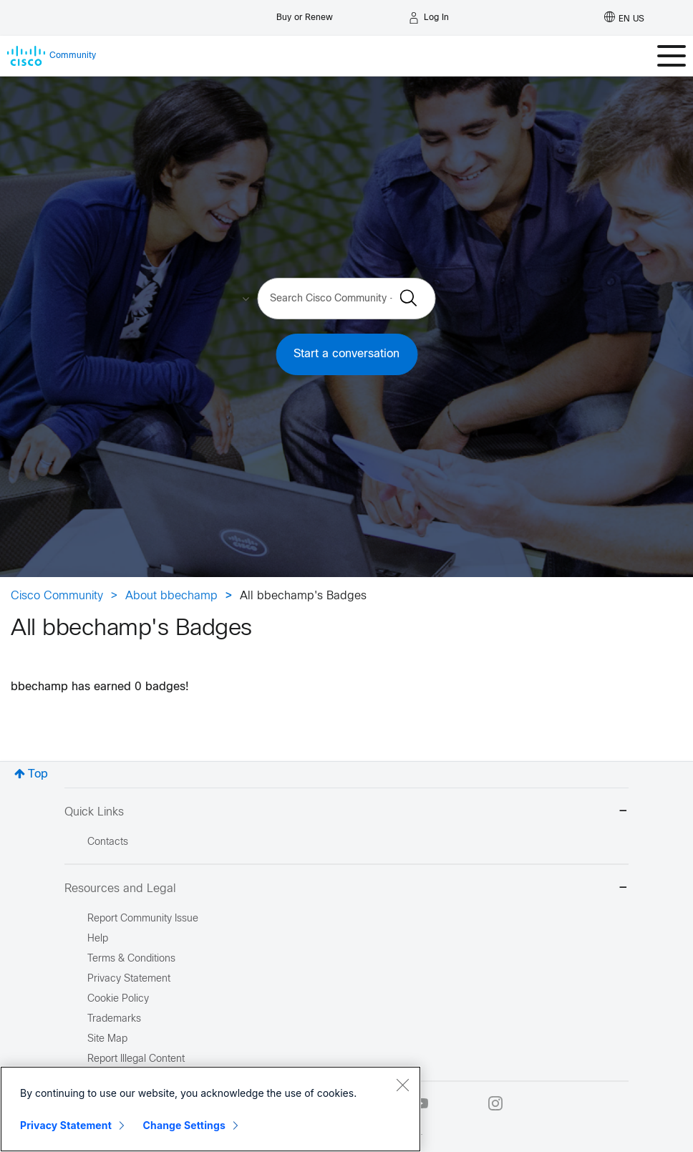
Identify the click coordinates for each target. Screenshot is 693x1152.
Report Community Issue (142, 919)
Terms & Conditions (131, 959)
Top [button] (38, 774)
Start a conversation (346, 354)
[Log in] (429, 18)
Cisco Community (57, 596)
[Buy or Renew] (304, 14)
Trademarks (114, 1019)
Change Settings (184, 1125)
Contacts (107, 842)
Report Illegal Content (136, 1059)
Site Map (107, 1039)
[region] (210, 1109)
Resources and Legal (346, 889)
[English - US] (624, 18)
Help (97, 939)
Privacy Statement (66, 1125)
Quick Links (346, 812)
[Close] (402, 1085)
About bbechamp (171, 596)
